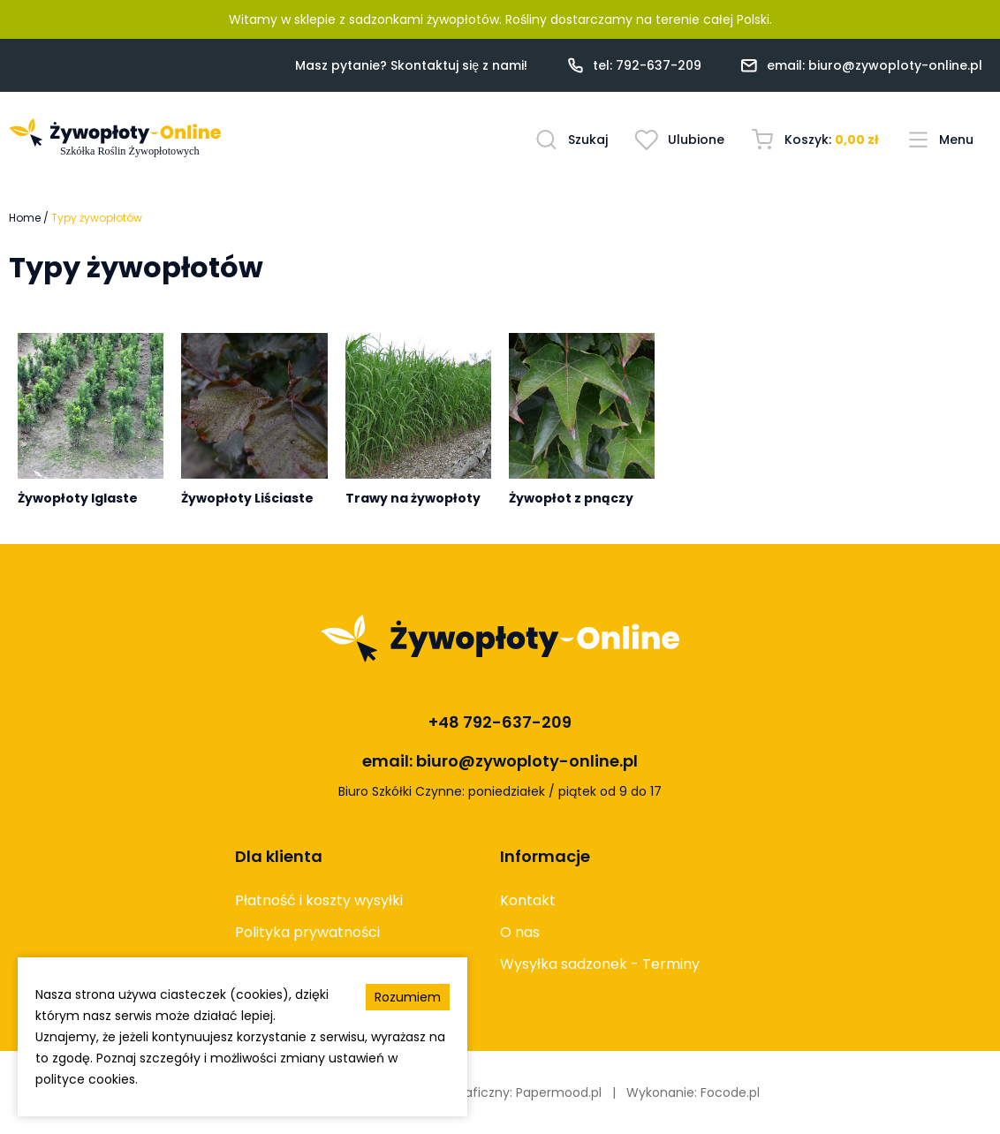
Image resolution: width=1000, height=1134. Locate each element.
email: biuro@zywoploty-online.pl (874, 65)
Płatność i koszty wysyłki (319, 900)
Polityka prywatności (307, 932)
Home (25, 217)
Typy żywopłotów (96, 217)
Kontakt (528, 900)
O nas (520, 932)
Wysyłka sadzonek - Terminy (600, 964)
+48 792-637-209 (500, 722)
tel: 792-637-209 (647, 65)
